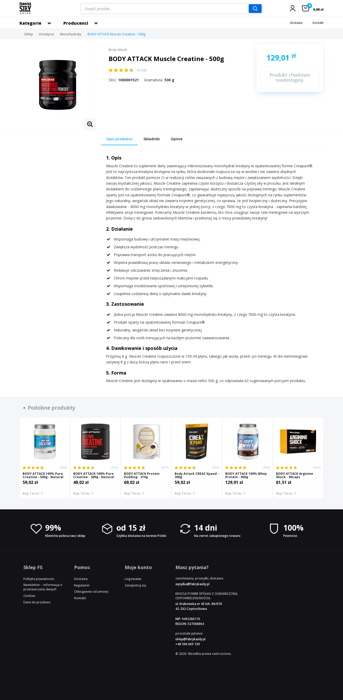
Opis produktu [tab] (119, 138)
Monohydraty (70, 34)
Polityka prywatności (38, 579)
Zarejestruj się (135, 585)
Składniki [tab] (151, 138)
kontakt (318, 23)
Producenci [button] (75, 23)
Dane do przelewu (36, 602)
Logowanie (133, 579)
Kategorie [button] (30, 23)
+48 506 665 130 (187, 644)
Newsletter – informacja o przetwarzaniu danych (42, 587)
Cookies (29, 596)
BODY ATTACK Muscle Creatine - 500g (116, 34)
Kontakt (80, 598)
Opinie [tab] (176, 138)
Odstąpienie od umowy (91, 591)
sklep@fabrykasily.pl (190, 639)
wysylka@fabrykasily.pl (192, 584)
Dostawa (81, 579)
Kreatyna (46, 34)
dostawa (296, 23)
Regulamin (82, 585)
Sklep (28, 34)
